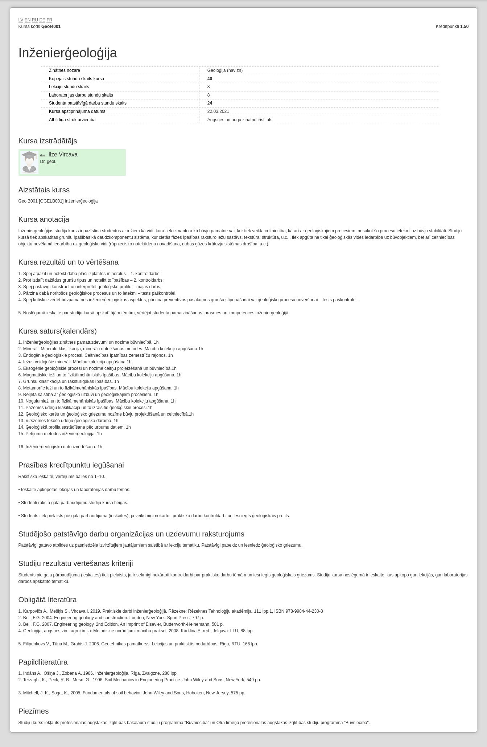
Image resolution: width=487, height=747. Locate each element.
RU (35, 20)
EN (28, 20)
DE (42, 20)
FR (49, 20)
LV (21, 20)
